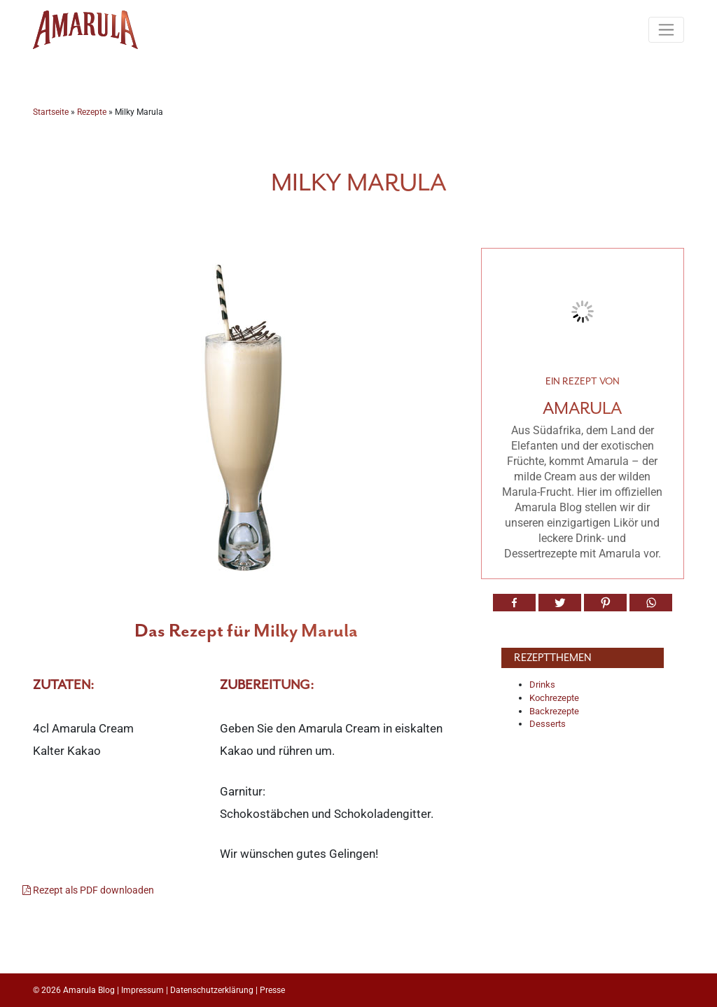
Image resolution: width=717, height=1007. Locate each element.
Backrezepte (554, 711)
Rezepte (91, 112)
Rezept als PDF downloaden (88, 890)
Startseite (51, 112)
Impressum (142, 990)
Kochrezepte (554, 698)
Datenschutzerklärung (211, 990)
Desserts (547, 723)
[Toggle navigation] (666, 29)
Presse (272, 990)
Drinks (542, 684)
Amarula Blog (89, 990)
